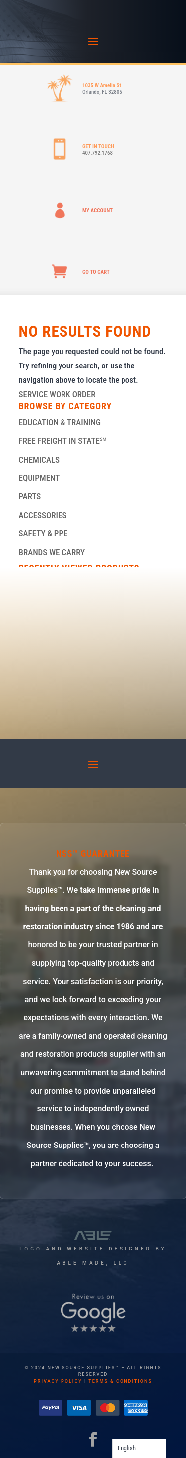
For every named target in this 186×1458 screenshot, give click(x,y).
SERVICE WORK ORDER (57, 394)
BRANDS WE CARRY (52, 552)
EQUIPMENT (39, 478)
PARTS (30, 496)
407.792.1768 (97, 153)
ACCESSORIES (43, 515)
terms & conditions (120, 1381)
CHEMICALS (39, 460)
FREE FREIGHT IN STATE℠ (63, 441)
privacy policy (58, 1381)
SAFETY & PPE (43, 533)
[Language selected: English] (139, 1448)
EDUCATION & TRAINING (60, 422)
